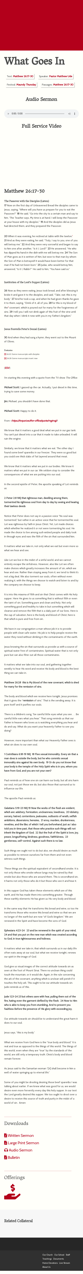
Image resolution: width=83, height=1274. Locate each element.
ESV (7, 367)
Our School (59, 1255)
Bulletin (13, 1157)
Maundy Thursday (26, 84)
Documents (58, 1259)
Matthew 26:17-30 (23, 76)
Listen (44, 201)
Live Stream (64, 1263)
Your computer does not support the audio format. (41, 113)
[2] (5, 358)
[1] (5, 354)
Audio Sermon (20, 1150)
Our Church (47, 1255)
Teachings (47, 1259)
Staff (68, 1255)
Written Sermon (20, 1135)
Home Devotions (50, 1263)
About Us (46, 1267)
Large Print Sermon (23, 1143)
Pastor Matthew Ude (60, 76)
